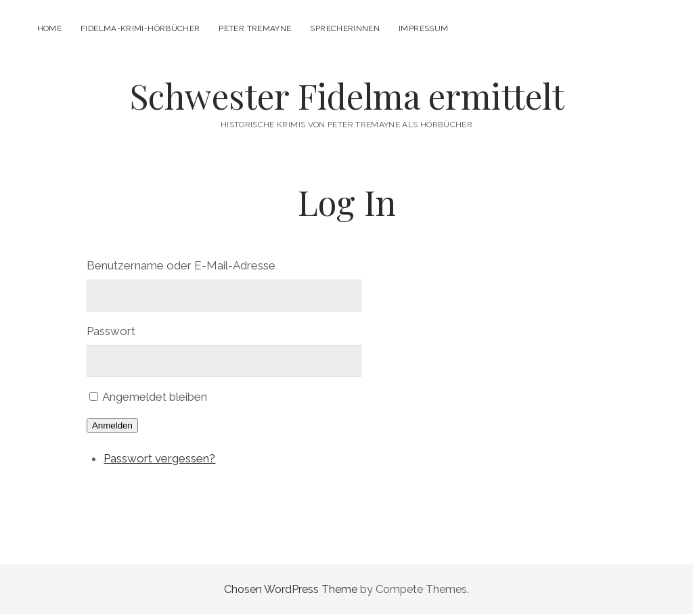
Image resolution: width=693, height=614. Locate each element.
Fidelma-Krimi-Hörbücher (140, 28)
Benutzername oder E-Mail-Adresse (181, 265)
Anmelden (112, 425)
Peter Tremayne (255, 28)
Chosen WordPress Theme (290, 589)
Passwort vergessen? (159, 458)
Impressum (423, 28)
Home (49, 28)
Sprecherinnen (345, 28)
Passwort (111, 331)
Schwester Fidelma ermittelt (346, 95)
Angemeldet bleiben (154, 396)
